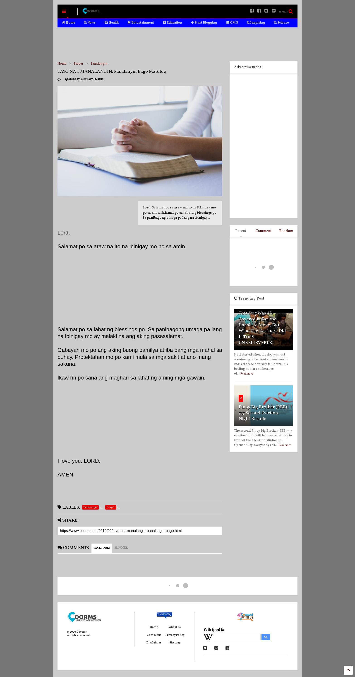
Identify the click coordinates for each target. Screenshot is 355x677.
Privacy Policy (175, 635)
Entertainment (141, 23)
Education (172, 23)
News (90, 23)
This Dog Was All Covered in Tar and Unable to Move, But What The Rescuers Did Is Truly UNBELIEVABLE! (262, 328)
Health (112, 23)
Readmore (246, 374)
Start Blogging (204, 23)
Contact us (154, 635)
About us (175, 627)
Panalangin (99, 64)
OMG (232, 23)
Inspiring (256, 23)
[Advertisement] (177, 44)
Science (281, 23)
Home (68, 23)
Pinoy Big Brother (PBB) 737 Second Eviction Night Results (263, 413)
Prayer (78, 64)
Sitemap (174, 643)
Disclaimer (153, 643)
